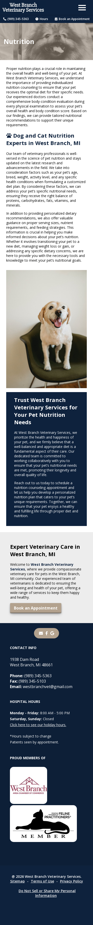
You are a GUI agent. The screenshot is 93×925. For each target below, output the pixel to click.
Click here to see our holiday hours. (38, 724)
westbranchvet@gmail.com (41, 686)
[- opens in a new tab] (46, 633)
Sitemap (17, 881)
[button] (82, 7)
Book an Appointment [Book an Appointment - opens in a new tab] (72, 19)
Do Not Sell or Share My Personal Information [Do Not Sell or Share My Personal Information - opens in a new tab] (47, 893)
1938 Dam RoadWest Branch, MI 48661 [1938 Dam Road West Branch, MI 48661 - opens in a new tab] (31, 662)
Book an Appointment (36, 608)
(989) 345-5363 (16, 19)
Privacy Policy (71, 881)
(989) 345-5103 (28, 681)
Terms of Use (42, 881)
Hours (41, 19)
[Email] (41, 633)
